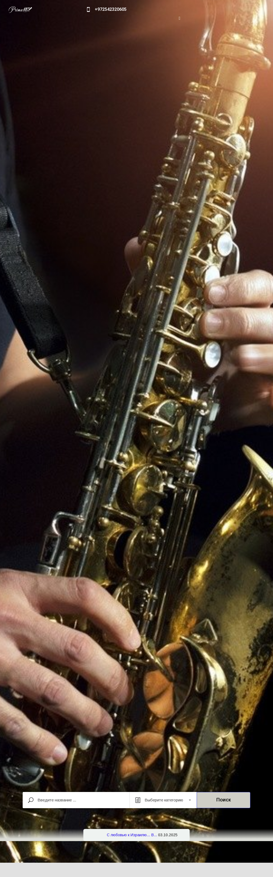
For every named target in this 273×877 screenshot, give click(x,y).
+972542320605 (111, 9)
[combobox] (163, 800)
